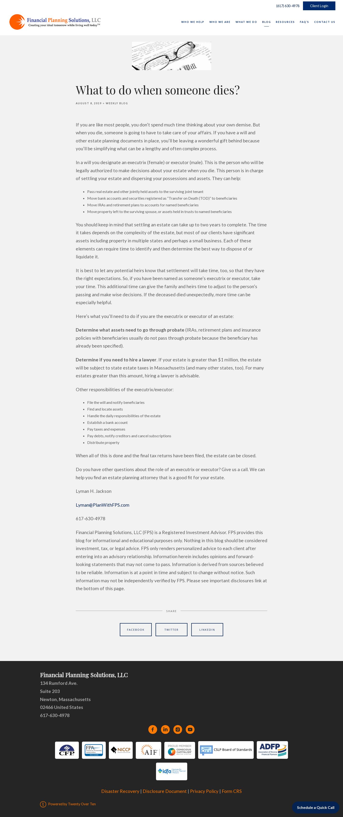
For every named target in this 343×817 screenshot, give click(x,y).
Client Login (319, 6)
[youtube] (190, 729)
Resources (285, 22)
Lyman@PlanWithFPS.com (102, 505)
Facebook (136, 629)
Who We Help (192, 22)
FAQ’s (304, 22)
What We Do (246, 22)
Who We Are (220, 22)
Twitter (171, 629)
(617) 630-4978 (286, 6)
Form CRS (232, 791)
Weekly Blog (117, 103)
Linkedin (207, 629)
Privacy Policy (204, 791)
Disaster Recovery (120, 791)
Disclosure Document (165, 791)
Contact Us (324, 22)
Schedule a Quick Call (315, 807)
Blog (266, 22)
